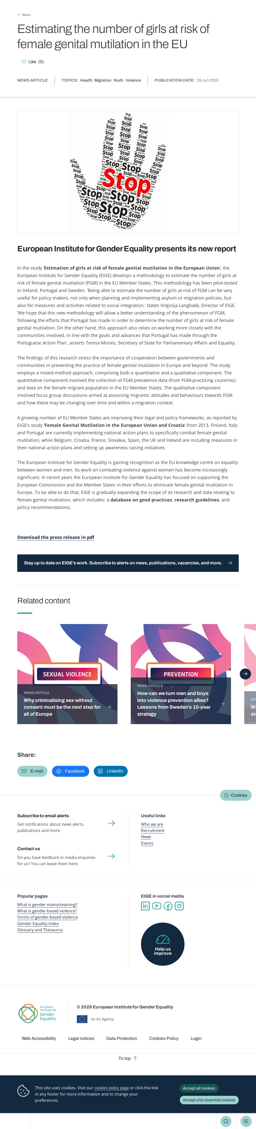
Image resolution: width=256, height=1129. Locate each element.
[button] (32, 771)
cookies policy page (111, 1088)
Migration (102, 80)
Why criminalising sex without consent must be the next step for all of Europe (62, 707)
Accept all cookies (199, 1088)
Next (245, 673)
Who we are (152, 824)
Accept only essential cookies (209, 1100)
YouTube (156, 906)
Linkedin (145, 906)
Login (196, 1038)
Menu (246, 1121)
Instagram (179, 906)
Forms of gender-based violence (47, 917)
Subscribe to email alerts (43, 815)
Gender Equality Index (38, 923)
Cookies (239, 795)
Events (147, 843)
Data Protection (121, 1038)
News (26, 15)
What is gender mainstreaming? (47, 904)
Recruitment (152, 830)
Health (86, 80)
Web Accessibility (39, 1038)
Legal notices (81, 1038)
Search (226, 1121)
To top (124, 1058)
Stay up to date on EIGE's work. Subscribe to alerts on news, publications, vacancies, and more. (123, 562)
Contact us (28, 848)
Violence (133, 80)
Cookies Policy (163, 1038)
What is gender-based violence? (47, 911)
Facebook (168, 906)
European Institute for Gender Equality (17, 1121)
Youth (118, 80)
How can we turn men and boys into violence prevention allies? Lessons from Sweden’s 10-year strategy (173, 704)
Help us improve (163, 951)
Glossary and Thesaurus (40, 930)
